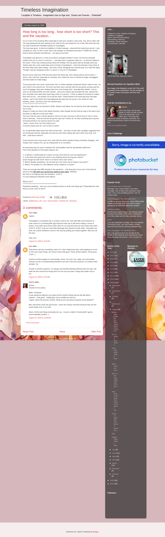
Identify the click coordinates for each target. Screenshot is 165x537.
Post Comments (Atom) (67, 339)
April (114, 460)
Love (45, 201)
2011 (112, 276)
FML (113, 434)
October (115, 296)
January (115, 474)
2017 (112, 256)
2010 (112, 279)
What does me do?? (115, 367)
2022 (112, 252)
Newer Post (28, 331)
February (115, 469)
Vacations (73, 201)
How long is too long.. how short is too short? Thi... (115, 401)
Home (62, 331)
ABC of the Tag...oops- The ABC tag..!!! (115, 381)
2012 (112, 272)
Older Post (96, 331)
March (114, 463)
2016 (112, 259)
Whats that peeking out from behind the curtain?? (115, 321)
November (116, 291)
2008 (112, 480)
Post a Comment (32, 323)
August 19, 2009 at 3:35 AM (39, 241)
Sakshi (31, 282)
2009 (112, 283)
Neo (30, 246)
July (114, 450)
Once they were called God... (115, 354)
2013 (112, 269)
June (114, 453)
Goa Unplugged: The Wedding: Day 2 (121, 199)
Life (40, 201)
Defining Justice (113, 209)
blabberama (33, 201)
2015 (112, 262)
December (116, 285)
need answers (52, 201)
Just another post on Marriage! (119, 186)
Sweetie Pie (63, 201)
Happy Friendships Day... (115, 441)
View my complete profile (117, 125)
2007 (112, 484)
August (115, 309)
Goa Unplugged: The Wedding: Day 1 (121, 230)
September (116, 304)
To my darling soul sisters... (115, 339)
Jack (31, 213)
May (114, 456)
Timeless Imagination (44, 10)
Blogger (95, 532)
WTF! (109, 220)
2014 (112, 266)
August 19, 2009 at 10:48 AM (40, 318)
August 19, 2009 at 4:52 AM (39, 277)
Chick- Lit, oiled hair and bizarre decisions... (115, 422)
